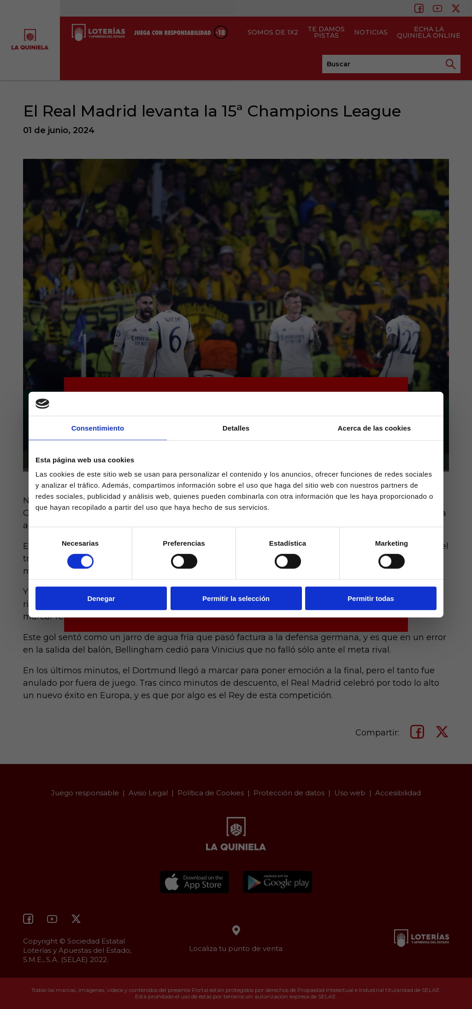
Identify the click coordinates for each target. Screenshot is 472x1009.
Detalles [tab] (236, 428)
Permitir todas (371, 598)
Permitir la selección (236, 598)
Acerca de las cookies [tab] (374, 428)
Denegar (101, 598)
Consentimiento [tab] (97, 428)
